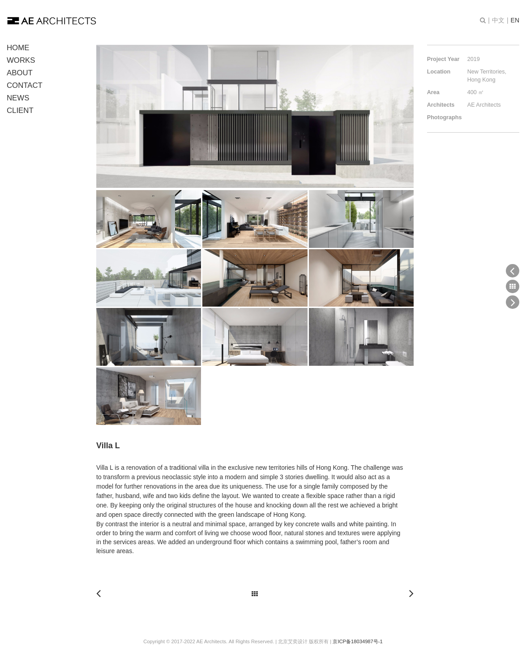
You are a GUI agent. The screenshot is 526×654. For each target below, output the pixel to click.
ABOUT (20, 73)
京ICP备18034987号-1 (357, 641)
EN (515, 20)
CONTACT (25, 85)
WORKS (21, 60)
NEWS (18, 98)
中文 (498, 20)
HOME (18, 47)
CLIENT (20, 110)
